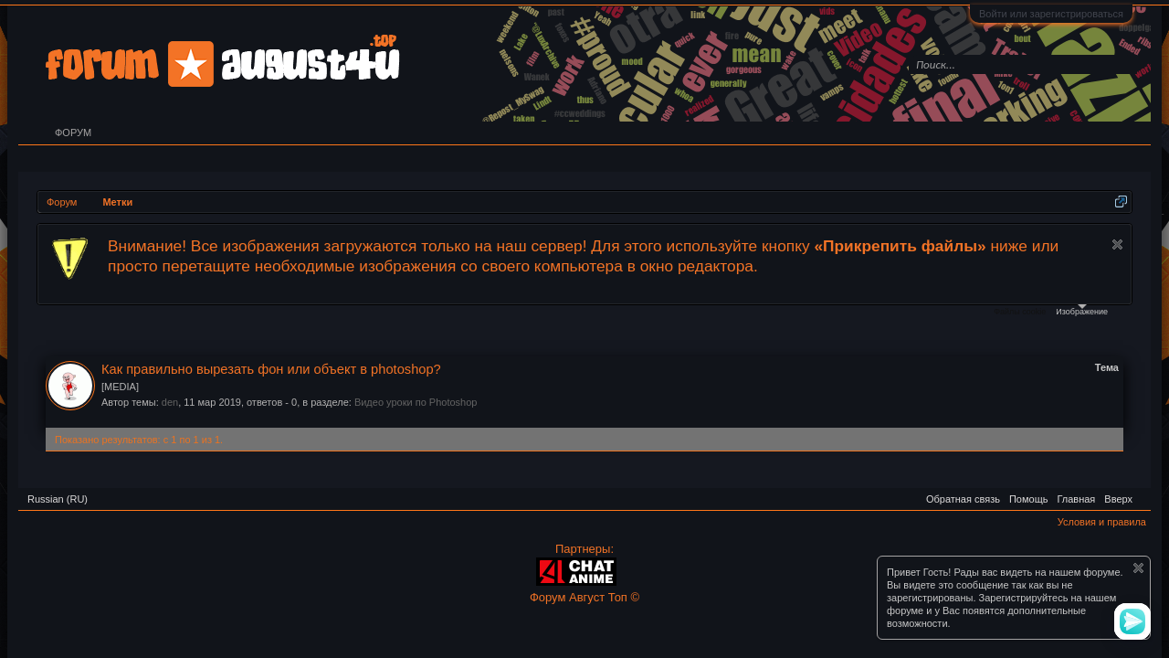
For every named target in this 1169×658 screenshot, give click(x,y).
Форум (73, 132)
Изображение (1082, 310)
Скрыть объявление (1117, 244)
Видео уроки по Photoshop (416, 402)
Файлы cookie (1020, 311)
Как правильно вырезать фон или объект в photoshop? (271, 369)
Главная (1076, 499)
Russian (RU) (57, 499)
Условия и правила (1102, 521)
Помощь (1028, 499)
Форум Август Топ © (584, 597)
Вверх (1118, 499)
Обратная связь (963, 499)
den (170, 402)
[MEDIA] (120, 386)
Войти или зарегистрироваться (1051, 13)
